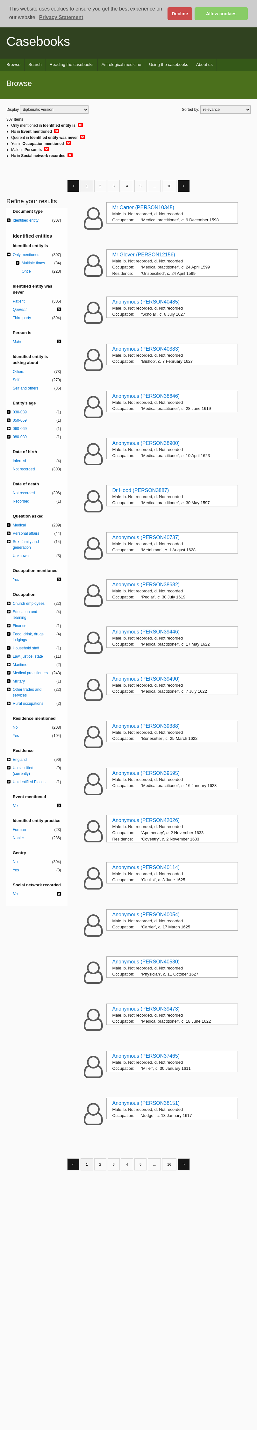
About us (204, 64)
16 (169, 186)
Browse (13, 64)
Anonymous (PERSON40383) (146, 349)
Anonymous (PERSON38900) (146, 443)
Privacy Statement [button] (61, 17)
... (154, 186)
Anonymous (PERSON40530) (146, 961)
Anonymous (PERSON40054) (146, 914)
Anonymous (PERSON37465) (146, 1056)
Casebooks (38, 41)
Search (35, 64)
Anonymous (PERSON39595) (146, 773)
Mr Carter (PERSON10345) (143, 207)
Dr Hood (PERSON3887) (140, 490)
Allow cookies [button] (221, 13)
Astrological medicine (121, 64)
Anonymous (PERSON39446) (146, 631)
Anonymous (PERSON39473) (146, 1009)
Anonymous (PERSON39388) (146, 726)
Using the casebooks (168, 64)
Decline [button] (180, 13)
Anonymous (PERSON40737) (146, 537)
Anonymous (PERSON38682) (146, 584)
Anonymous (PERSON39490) (146, 679)
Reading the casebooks (72, 64)
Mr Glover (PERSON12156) (143, 254)
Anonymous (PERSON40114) (146, 867)
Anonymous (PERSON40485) (146, 301)
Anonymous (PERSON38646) (146, 396)
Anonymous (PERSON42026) (146, 820)
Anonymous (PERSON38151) (146, 1103)
